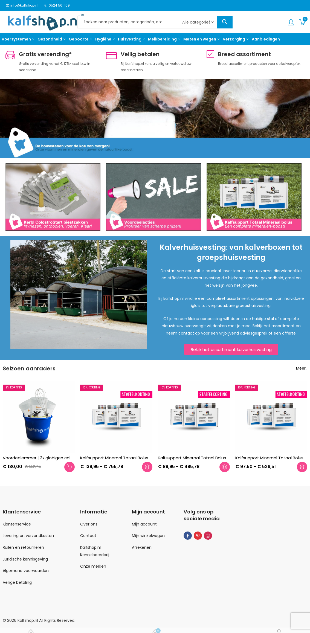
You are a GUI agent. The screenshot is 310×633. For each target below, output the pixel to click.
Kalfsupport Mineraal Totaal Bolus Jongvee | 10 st (207, 458)
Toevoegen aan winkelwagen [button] (69, 466)
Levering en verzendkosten (28, 535)
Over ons (88, 524)
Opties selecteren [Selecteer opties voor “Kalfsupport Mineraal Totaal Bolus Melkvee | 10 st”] (147, 466)
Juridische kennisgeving (25, 559)
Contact (88, 535)
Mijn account (144, 524)
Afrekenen (142, 547)
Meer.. (301, 368)
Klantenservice (17, 524)
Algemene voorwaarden (26, 570)
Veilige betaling (17, 582)
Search (225, 22)
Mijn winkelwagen (148, 535)
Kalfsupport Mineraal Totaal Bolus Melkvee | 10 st (129, 458)
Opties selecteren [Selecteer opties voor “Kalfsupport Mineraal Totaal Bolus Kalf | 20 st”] (302, 466)
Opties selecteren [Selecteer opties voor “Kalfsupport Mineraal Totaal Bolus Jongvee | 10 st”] (224, 466)
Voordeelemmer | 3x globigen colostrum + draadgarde (59, 458)
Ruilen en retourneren (23, 547)
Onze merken (93, 566)
